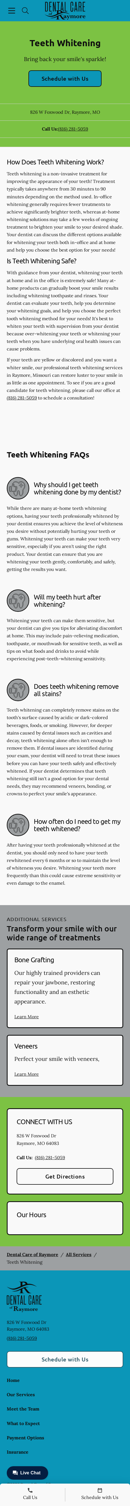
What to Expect (23, 1423)
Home (13, 1380)
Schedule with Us (65, 78)
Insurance (17, 1452)
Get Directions (65, 1176)
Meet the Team (23, 1409)
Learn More (26, 1016)
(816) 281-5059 (73, 129)
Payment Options (25, 1437)
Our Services (21, 1394)
